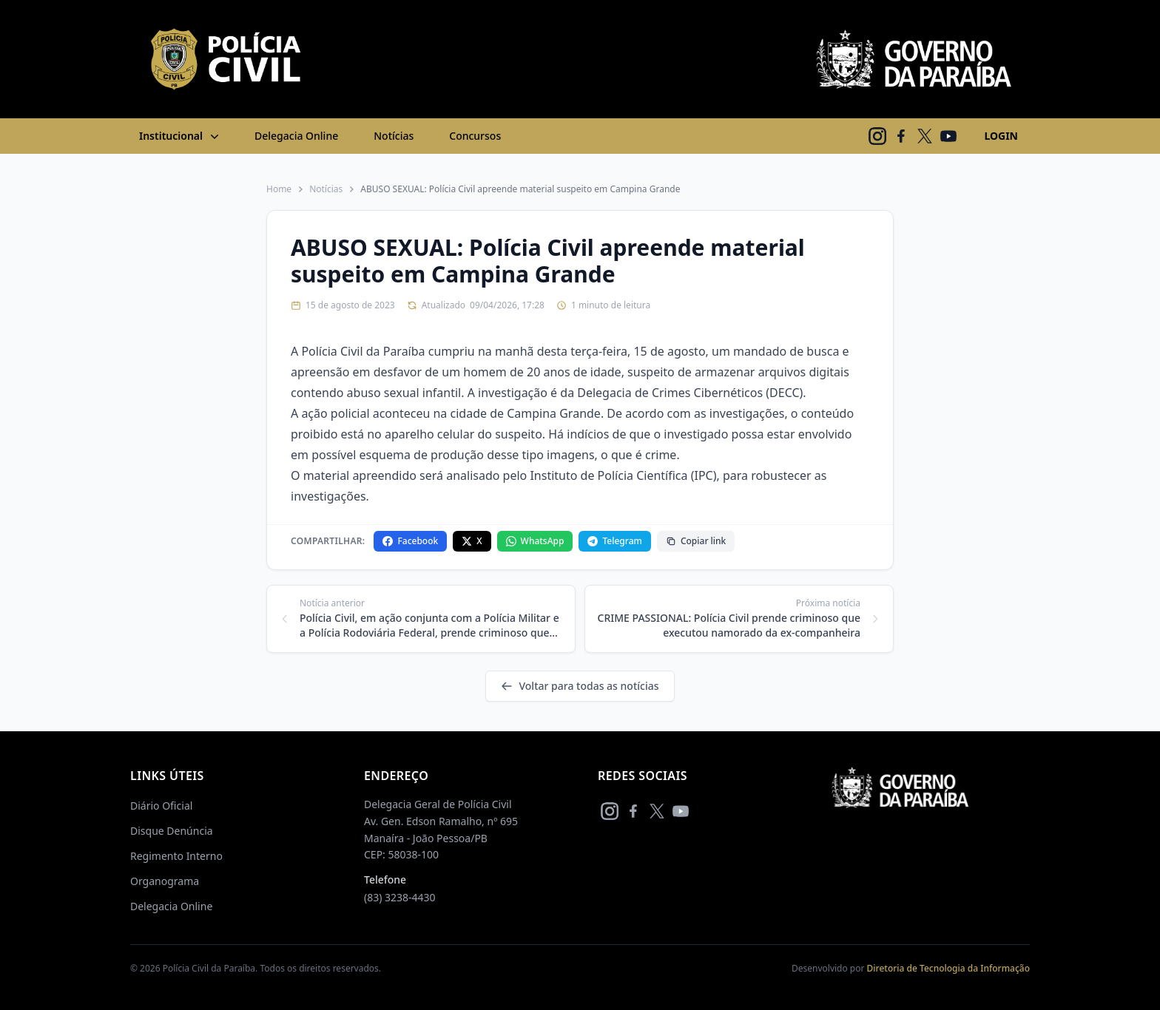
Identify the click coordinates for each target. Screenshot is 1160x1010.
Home (278, 189)
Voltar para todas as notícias (579, 686)
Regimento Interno (176, 856)
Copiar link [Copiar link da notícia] (696, 541)
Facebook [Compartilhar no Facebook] (410, 541)
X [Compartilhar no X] (472, 541)
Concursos (475, 136)
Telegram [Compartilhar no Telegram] (614, 541)
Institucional (180, 136)
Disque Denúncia (171, 831)
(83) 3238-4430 (400, 897)
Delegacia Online (296, 136)
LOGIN (1001, 136)
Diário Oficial (161, 806)
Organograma (164, 881)
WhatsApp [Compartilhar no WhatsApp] (535, 541)
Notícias (394, 136)
